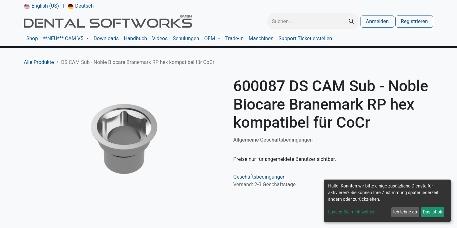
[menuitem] (41, 6)
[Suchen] (351, 21)
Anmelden (377, 21)
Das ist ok (432, 211)
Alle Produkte (39, 62)
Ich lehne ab (405, 211)
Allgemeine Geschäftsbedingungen (273, 140)
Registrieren (414, 21)
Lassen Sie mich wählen (351, 211)
